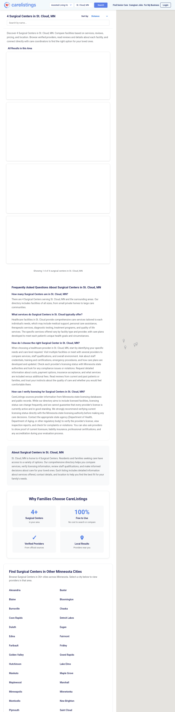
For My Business (151, 5)
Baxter (63, 451)
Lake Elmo (65, 525)
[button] (136, 344)
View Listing (94, 62)
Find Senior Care (120, 5)
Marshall (64, 543)
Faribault (13, 506)
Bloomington (66, 460)
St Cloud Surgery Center (24, 58)
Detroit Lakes (67, 479)
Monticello (14, 562)
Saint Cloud (66, 571)
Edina (12, 497)
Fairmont (64, 497)
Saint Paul (65, 580)
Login (165, 5)
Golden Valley (16, 516)
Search (101, 5)
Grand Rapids (67, 516)
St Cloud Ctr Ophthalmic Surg (27, 77)
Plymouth (14, 571)
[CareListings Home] (29, 5)
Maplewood (15, 543)
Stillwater (14, 589)
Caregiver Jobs (136, 5)
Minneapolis (15, 552)
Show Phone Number (94, 57)
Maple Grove (66, 534)
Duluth (12, 488)
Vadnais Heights (68, 589)
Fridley (63, 506)
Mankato (13, 534)
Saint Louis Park (17, 580)
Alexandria (15, 451)
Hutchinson (15, 525)
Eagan (63, 488)
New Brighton (67, 562)
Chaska (64, 469)
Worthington (66, 608)
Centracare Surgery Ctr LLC (26, 115)
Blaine (12, 460)
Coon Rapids (16, 479)
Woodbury (14, 608)
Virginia (13, 599)
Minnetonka (66, 552)
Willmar (64, 599)
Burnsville (14, 469)
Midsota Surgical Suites (23, 96)
